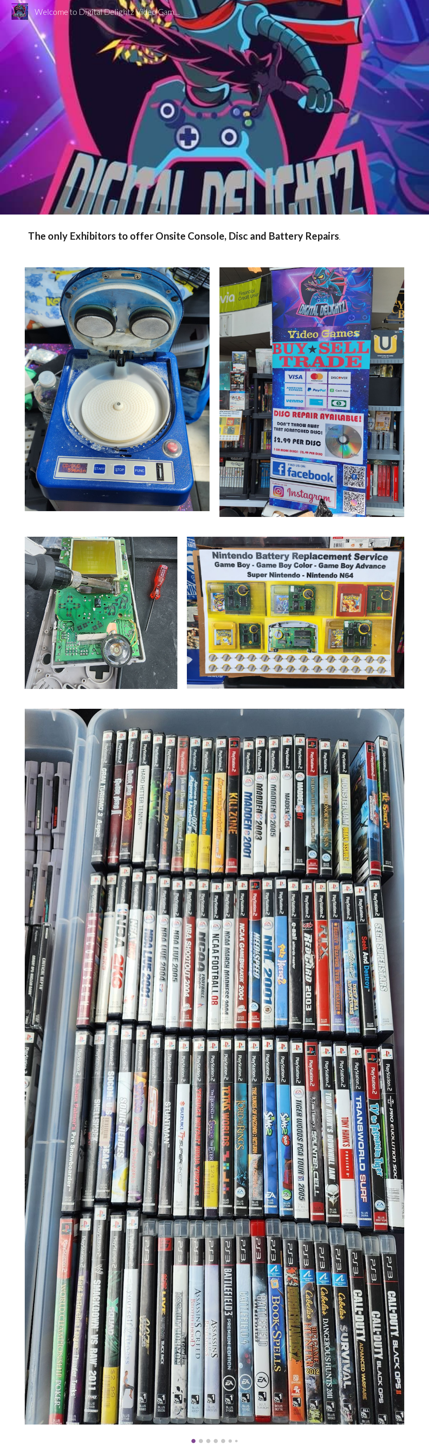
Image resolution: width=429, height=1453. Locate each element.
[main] (214, 236)
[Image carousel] (214, 1076)
